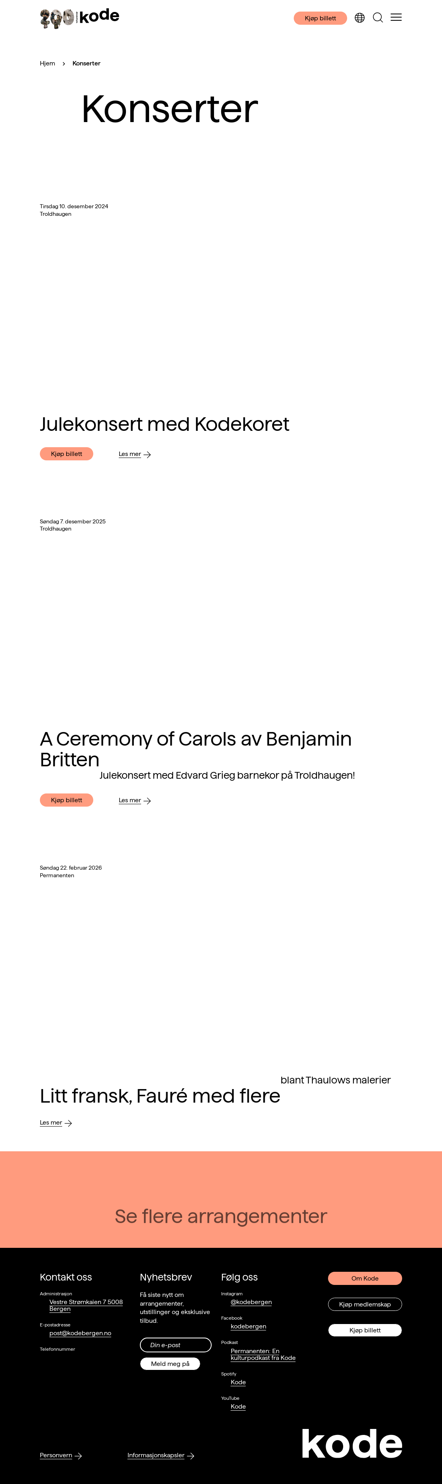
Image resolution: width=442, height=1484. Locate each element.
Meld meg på (170, 1363)
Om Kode (365, 1278)
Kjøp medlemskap (365, 1304)
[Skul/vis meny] (396, 18)
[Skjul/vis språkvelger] (359, 18)
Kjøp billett (320, 18)
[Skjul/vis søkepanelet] (378, 18)
